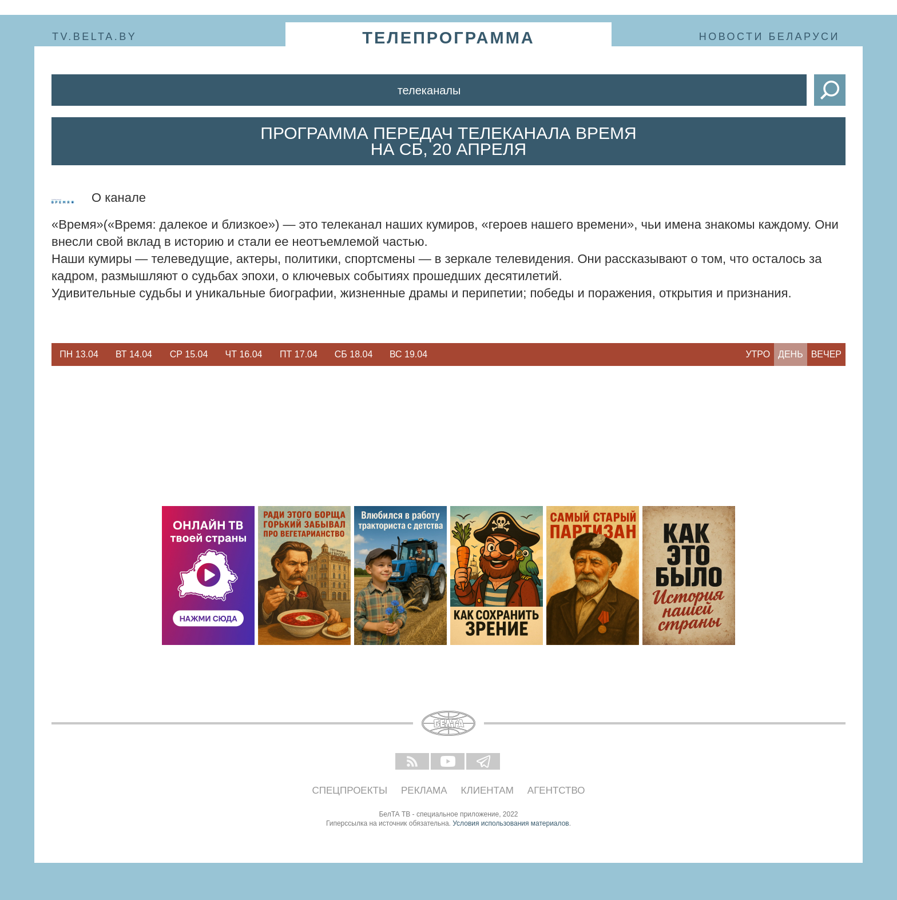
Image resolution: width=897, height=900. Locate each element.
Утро (757, 354)
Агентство (556, 790)
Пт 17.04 (298, 354)
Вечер (826, 354)
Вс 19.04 (408, 354)
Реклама (424, 790)
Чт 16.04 (244, 354)
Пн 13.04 (78, 354)
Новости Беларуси (769, 36)
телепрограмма (448, 38)
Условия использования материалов (511, 823)
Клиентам (487, 790)
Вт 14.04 (134, 354)
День (790, 354)
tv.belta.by (94, 36)
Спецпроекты (350, 790)
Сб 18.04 (354, 354)
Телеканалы (429, 90)
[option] (78, 354)
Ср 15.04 (189, 354)
